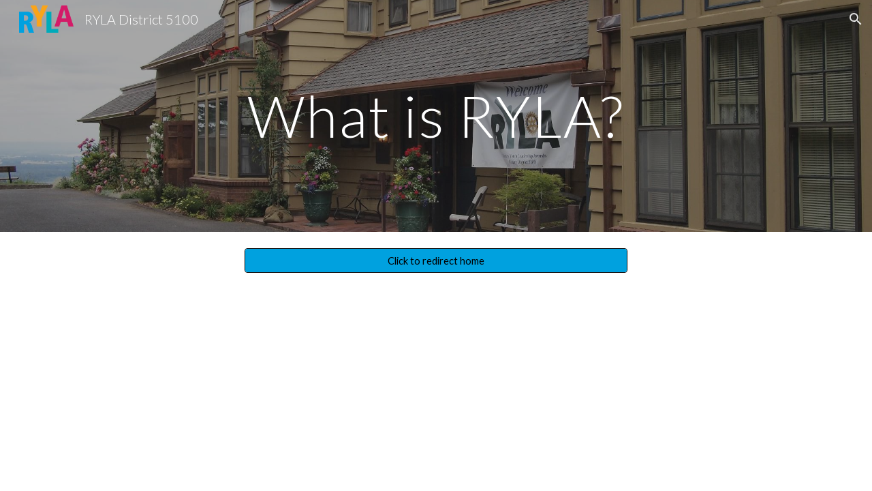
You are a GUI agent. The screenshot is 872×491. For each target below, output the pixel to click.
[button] (855, 19)
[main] (436, 115)
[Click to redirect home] (436, 260)
